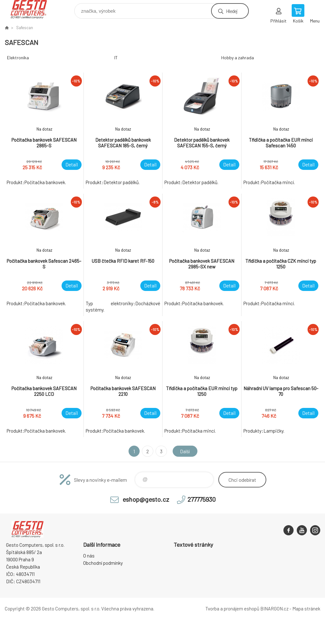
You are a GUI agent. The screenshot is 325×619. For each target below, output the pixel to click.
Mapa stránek (306, 608)
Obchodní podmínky (103, 563)
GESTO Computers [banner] (33, 9)
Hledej (231, 11)
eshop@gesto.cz (146, 499)
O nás (89, 555)
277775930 (202, 499)
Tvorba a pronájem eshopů (232, 608)
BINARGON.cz (274, 608)
